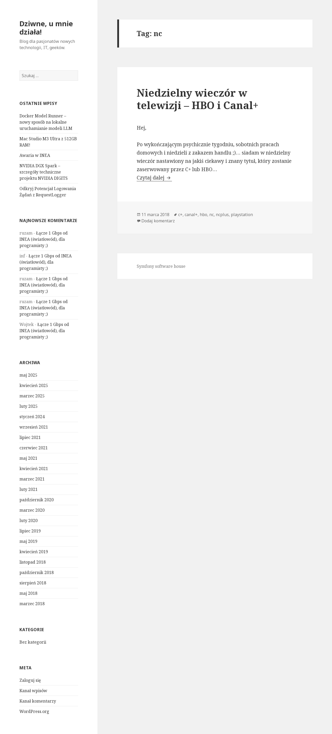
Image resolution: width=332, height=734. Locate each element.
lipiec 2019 (30, 531)
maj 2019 (28, 541)
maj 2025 (28, 375)
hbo (203, 214)
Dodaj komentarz (158, 221)
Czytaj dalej (154, 177)
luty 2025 (28, 406)
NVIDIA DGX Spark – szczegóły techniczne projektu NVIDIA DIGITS (43, 172)
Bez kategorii (32, 642)
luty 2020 (28, 520)
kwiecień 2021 (33, 468)
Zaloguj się (30, 680)
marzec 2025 (32, 396)
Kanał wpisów (33, 690)
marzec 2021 (32, 479)
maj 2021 (28, 458)
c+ (180, 214)
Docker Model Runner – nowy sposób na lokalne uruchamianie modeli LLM (45, 122)
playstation (242, 214)
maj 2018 (28, 593)
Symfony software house (161, 266)
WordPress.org (34, 711)
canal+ (191, 214)
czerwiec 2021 (33, 448)
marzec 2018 (32, 603)
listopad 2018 (32, 562)
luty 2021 (28, 489)
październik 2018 (36, 572)
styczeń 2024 (32, 416)
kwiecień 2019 (33, 552)
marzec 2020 (32, 510)
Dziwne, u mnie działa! (46, 28)
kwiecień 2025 (33, 385)
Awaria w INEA (34, 155)
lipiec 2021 (30, 437)
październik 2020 (36, 500)
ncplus (222, 214)
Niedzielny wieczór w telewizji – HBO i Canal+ (197, 99)
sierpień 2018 (32, 583)
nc (211, 214)
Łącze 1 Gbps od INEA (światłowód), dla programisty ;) (43, 239)
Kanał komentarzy (37, 701)
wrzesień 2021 (33, 427)
